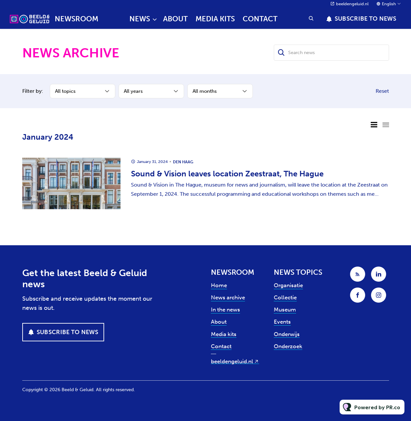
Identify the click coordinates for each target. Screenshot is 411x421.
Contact (260, 18)
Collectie (285, 297)
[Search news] (331, 53)
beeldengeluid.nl (352, 3)
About (175, 18)
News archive (228, 297)
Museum (285, 309)
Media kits (215, 18)
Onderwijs (287, 334)
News (139, 18)
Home (219, 285)
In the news (225, 309)
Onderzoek (288, 346)
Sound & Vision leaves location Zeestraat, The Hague (227, 173)
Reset (382, 91)
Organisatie (288, 285)
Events (282, 321)
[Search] (282, 53)
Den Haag (183, 162)
